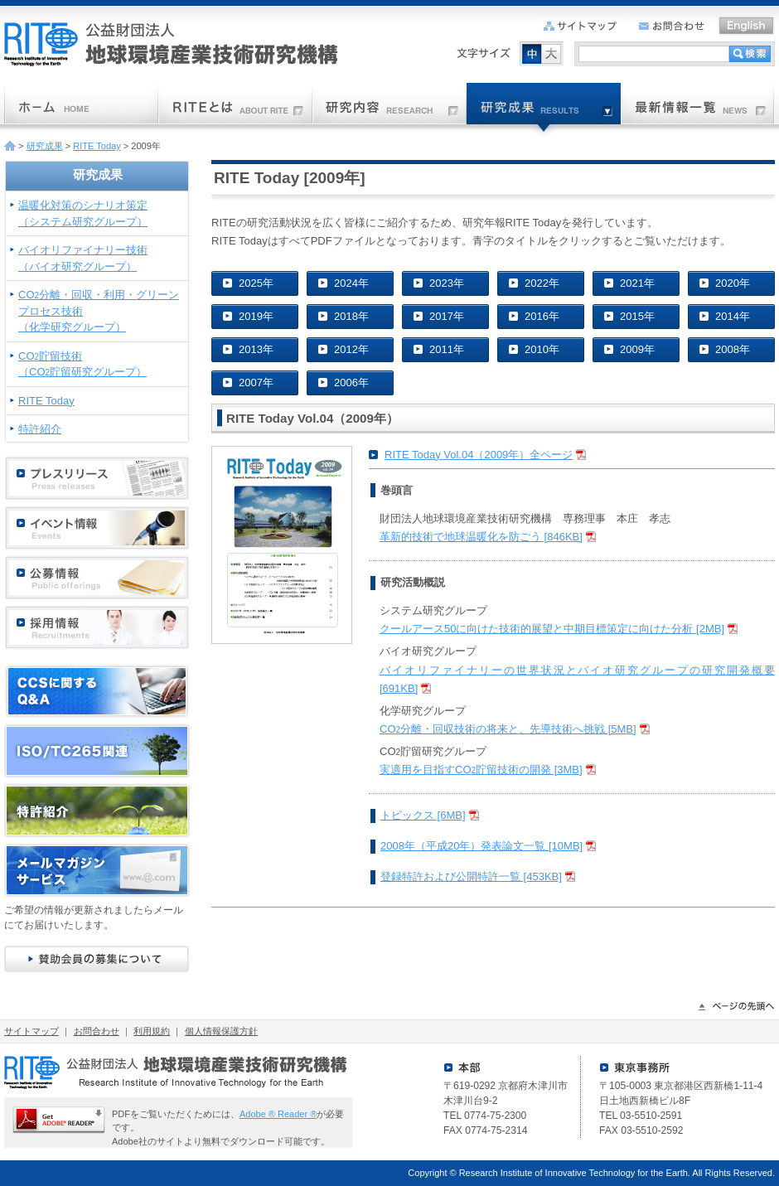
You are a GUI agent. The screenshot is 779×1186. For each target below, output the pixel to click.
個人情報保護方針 (221, 1031)
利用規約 (151, 1031)
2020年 (732, 283)
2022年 (542, 283)
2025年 (256, 283)
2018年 (351, 316)
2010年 (542, 349)
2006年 (351, 382)
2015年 (637, 316)
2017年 (446, 316)
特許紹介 (39, 429)
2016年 (542, 316)
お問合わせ (96, 1031)
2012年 (351, 349)
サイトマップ (31, 1031)
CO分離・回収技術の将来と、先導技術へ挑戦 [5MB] (508, 729)
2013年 (256, 349)
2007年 (256, 382)
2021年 (637, 283)
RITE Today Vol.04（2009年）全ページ (479, 454)
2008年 (732, 349)
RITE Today (97, 146)
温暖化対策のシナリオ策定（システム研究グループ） (83, 213)
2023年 (446, 283)
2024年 (351, 283)
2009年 (637, 349)
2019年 (256, 316)
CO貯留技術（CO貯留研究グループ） (82, 364)
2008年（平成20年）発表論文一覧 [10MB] (481, 846)
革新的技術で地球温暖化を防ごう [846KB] (481, 536)
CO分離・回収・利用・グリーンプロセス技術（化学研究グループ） (98, 310)
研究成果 (45, 146)
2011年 (446, 349)
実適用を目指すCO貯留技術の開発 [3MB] (481, 769)
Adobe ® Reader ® (278, 1114)
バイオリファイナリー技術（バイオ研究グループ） (83, 258)
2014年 (732, 316)
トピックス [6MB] (423, 815)
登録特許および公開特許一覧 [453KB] (471, 876)
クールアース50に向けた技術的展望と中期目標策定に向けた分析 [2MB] (552, 628)
